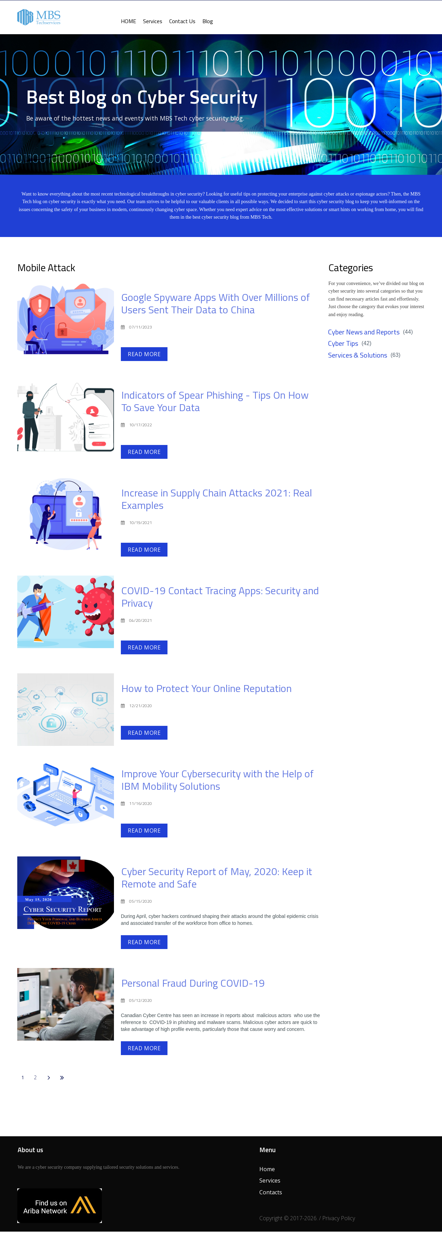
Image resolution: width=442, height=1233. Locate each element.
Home (267, 1170)
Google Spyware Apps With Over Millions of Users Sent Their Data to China (215, 305)
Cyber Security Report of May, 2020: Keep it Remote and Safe (216, 878)
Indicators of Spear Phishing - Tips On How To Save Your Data (215, 403)
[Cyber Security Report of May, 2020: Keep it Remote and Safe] (65, 893)
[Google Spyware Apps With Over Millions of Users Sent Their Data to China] (65, 320)
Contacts (270, 1193)
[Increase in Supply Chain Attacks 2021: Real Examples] (65, 516)
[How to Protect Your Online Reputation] (65, 711)
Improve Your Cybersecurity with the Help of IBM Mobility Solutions (217, 781)
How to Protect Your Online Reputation (206, 690)
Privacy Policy (338, 1219)
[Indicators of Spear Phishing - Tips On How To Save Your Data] (65, 418)
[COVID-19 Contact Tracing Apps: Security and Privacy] (65, 613)
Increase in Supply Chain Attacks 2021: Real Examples (216, 500)
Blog (207, 21)
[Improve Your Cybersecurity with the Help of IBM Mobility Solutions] (65, 796)
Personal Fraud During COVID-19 (193, 984)
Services (152, 21)
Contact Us (182, 21)
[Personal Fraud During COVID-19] (65, 1005)
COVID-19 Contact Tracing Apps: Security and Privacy (220, 598)
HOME (128, 21)
